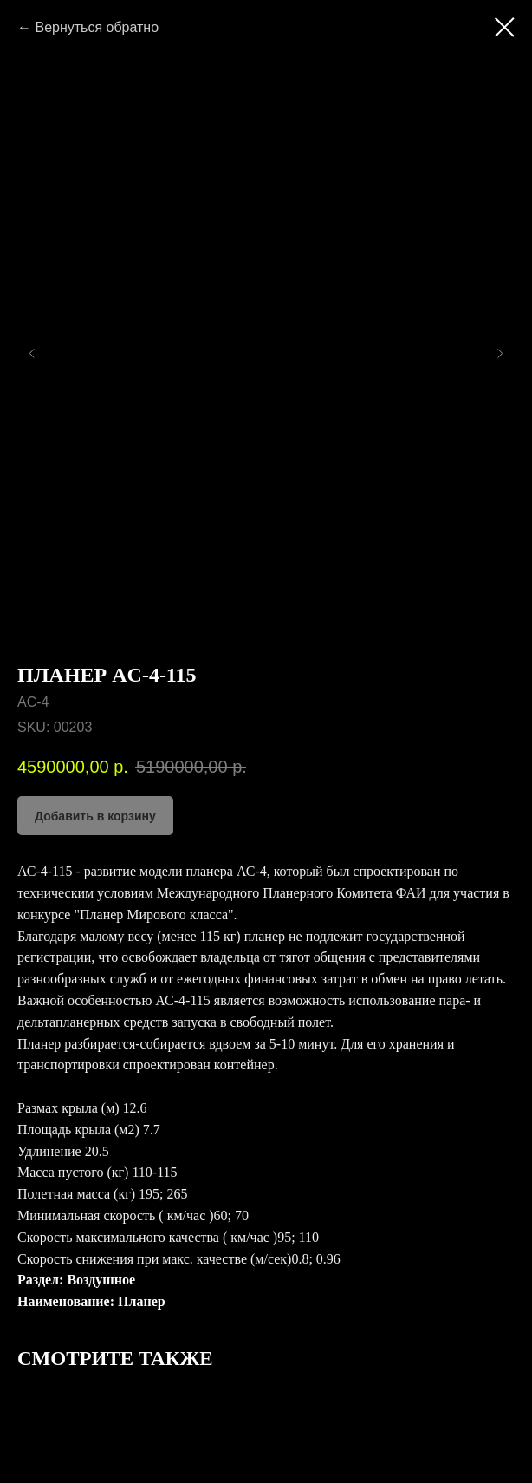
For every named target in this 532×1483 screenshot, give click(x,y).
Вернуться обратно (97, 27)
